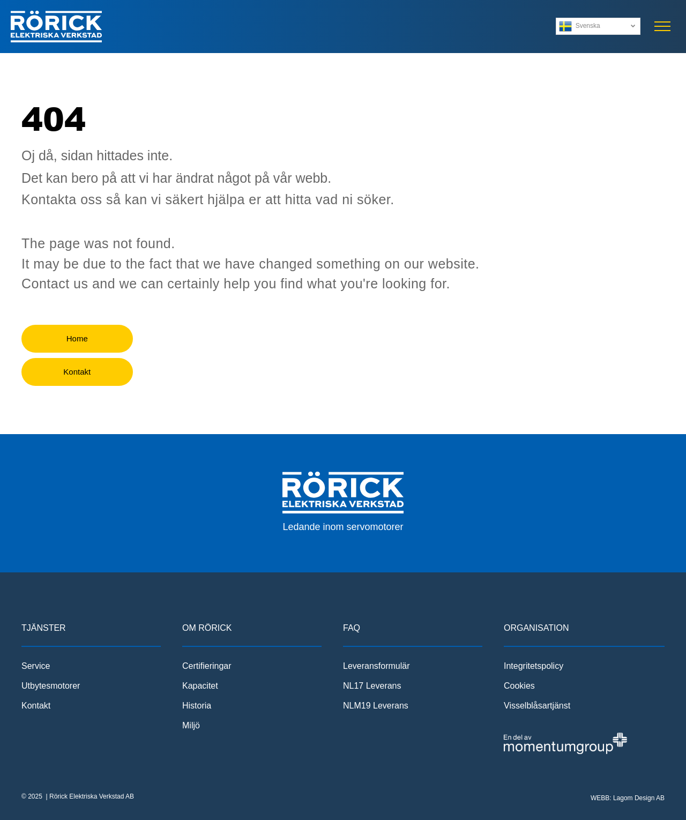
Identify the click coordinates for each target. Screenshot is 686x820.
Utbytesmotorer (50, 685)
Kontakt (35, 705)
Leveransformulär (376, 665)
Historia (196, 705)
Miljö (191, 725)
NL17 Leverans (372, 685)
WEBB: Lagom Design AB (628, 798)
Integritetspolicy (533, 665)
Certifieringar (207, 665)
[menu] (662, 26)
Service (35, 665)
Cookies (519, 685)
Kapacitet (200, 685)
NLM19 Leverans (375, 705)
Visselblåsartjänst (537, 705)
